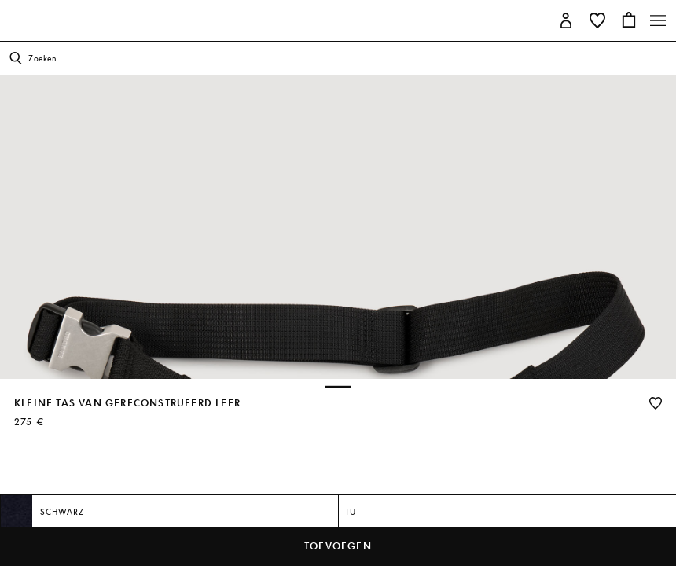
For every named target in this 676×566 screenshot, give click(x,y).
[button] (566, 19)
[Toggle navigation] (658, 20)
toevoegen (338, 546)
